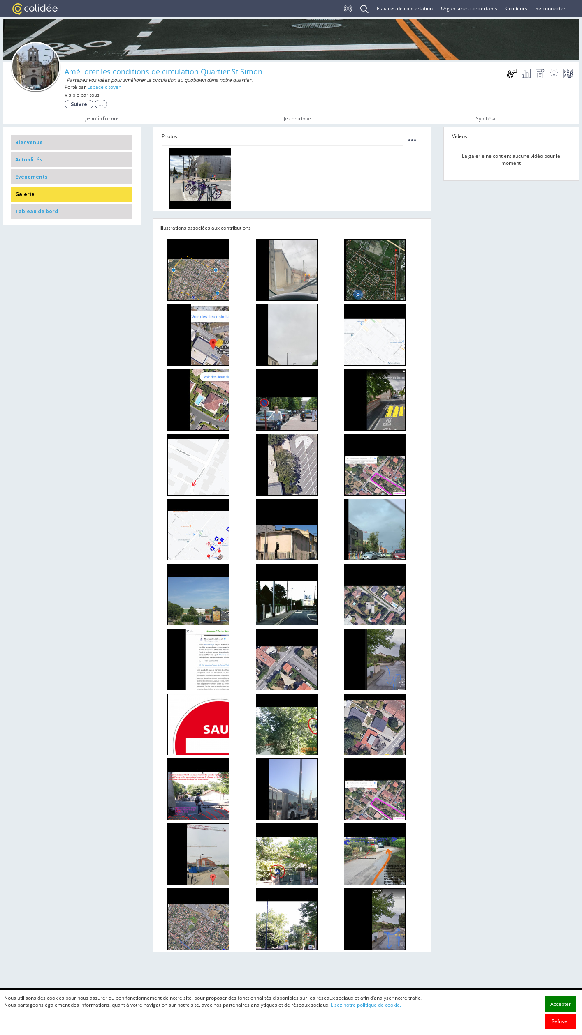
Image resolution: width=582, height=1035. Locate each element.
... (100, 104)
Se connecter (551, 8)
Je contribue (297, 118)
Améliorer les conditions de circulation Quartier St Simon (163, 71)
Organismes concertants (469, 8)
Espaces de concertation (405, 8)
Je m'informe (102, 118)
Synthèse (486, 118)
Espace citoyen (104, 86)
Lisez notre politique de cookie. (366, 1022)
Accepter (560, 1021)
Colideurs (516, 8)
